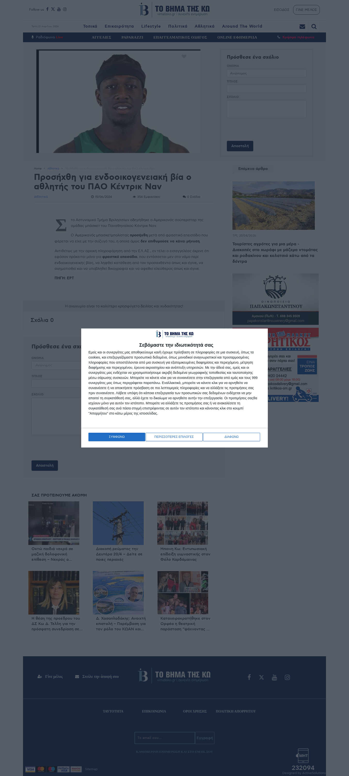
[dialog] (174, 388)
